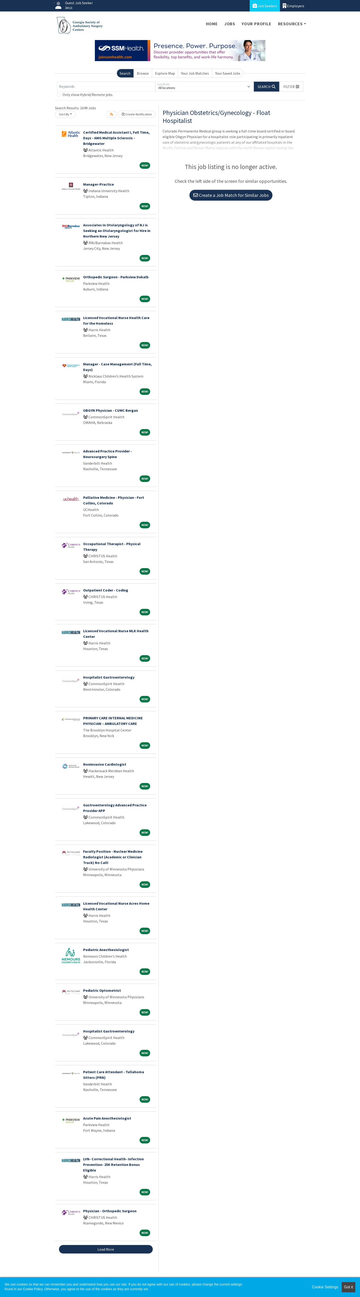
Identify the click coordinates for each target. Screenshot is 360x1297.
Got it (348, 1287)
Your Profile (256, 23)
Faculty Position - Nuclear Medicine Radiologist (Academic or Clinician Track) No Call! (113, 857)
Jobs (229, 23)
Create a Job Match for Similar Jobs (231, 195)
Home (212, 23)
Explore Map (165, 73)
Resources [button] (290, 23)
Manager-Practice (98, 184)
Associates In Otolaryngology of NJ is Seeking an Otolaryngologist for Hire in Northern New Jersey (116, 231)
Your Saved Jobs (227, 73)
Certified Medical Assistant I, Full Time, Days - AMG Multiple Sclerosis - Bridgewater (116, 138)
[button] (291, 86)
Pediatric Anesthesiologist (106, 949)
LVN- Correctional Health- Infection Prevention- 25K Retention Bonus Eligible (113, 1164)
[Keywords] (106, 86)
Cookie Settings (325, 1287)
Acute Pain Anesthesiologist (107, 1118)
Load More (105, 1249)
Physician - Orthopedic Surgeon (110, 1211)
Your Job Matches (195, 73)
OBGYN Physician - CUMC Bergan (110, 410)
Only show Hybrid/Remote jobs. (88, 94)
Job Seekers (264, 6)
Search (125, 73)
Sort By (64, 114)
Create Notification (137, 114)
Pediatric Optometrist (102, 990)
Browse (143, 73)
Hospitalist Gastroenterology (108, 677)
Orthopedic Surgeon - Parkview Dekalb (115, 277)
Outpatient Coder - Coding (105, 590)
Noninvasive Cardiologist (104, 764)
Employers (293, 6)
